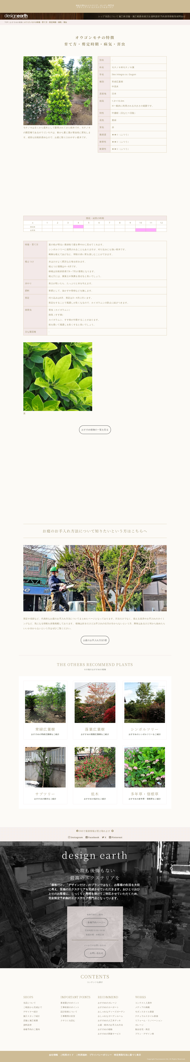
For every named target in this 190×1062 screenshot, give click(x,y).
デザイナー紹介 (32, 1011)
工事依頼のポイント (72, 1007)
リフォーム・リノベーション (151, 1020)
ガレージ (141, 1024)
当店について (99, 15)
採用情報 (168, 15)
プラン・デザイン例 (146, 1033)
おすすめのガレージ (109, 1002)
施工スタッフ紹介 (33, 1015)
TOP (8, 22)
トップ (86, 15)
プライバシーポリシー (103, 1054)
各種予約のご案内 (33, 1029)
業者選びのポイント (72, 1002)
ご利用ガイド (69, 1054)
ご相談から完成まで (34, 1007)
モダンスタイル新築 (146, 1011)
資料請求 (150, 15)
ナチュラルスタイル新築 (148, 1015)
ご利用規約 (83, 1054)
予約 (159, 15)
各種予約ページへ (97, 922)
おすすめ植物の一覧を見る (97, 429)
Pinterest (118, 837)
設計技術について (71, 1011)
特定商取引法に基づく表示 (129, 1054)
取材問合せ (180, 15)
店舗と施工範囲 (32, 1020)
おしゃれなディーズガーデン (113, 1011)
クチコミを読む (70, 1020)
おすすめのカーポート (110, 1007)
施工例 (111, 15)
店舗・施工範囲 (125, 15)
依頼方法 (139, 15)
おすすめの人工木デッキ (111, 1020)
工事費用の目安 (70, 1015)
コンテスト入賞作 (145, 1002)
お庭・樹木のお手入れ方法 (112, 1024)
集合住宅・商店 (144, 1029)
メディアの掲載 (144, 1007)
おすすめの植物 (18, 22)
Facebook (94, 837)
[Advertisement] (97, 185)
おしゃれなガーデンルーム (112, 1015)
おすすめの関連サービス (111, 1033)
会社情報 (55, 1054)
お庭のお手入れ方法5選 (97, 639)
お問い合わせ (97, 953)
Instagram (77, 837)
